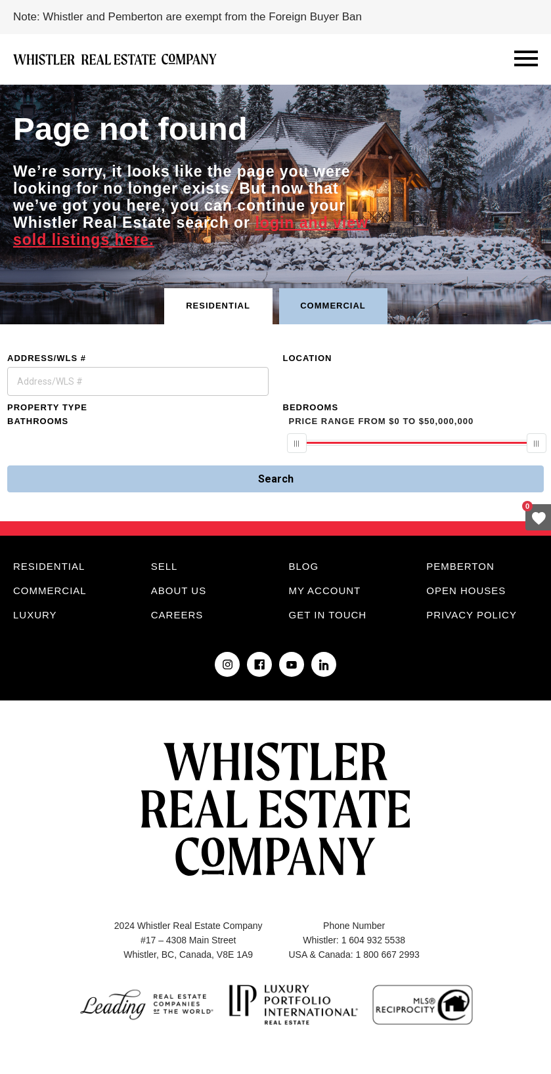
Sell (164, 566)
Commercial (50, 590)
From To (381, 421)
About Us (178, 590)
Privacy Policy (471, 614)
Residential (49, 566)
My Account (325, 590)
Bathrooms (37, 421)
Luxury (35, 614)
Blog (304, 566)
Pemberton (460, 566)
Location (307, 358)
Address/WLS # (46, 358)
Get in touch (328, 614)
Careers (177, 614)
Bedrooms (311, 407)
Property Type (47, 407)
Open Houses (466, 590)
